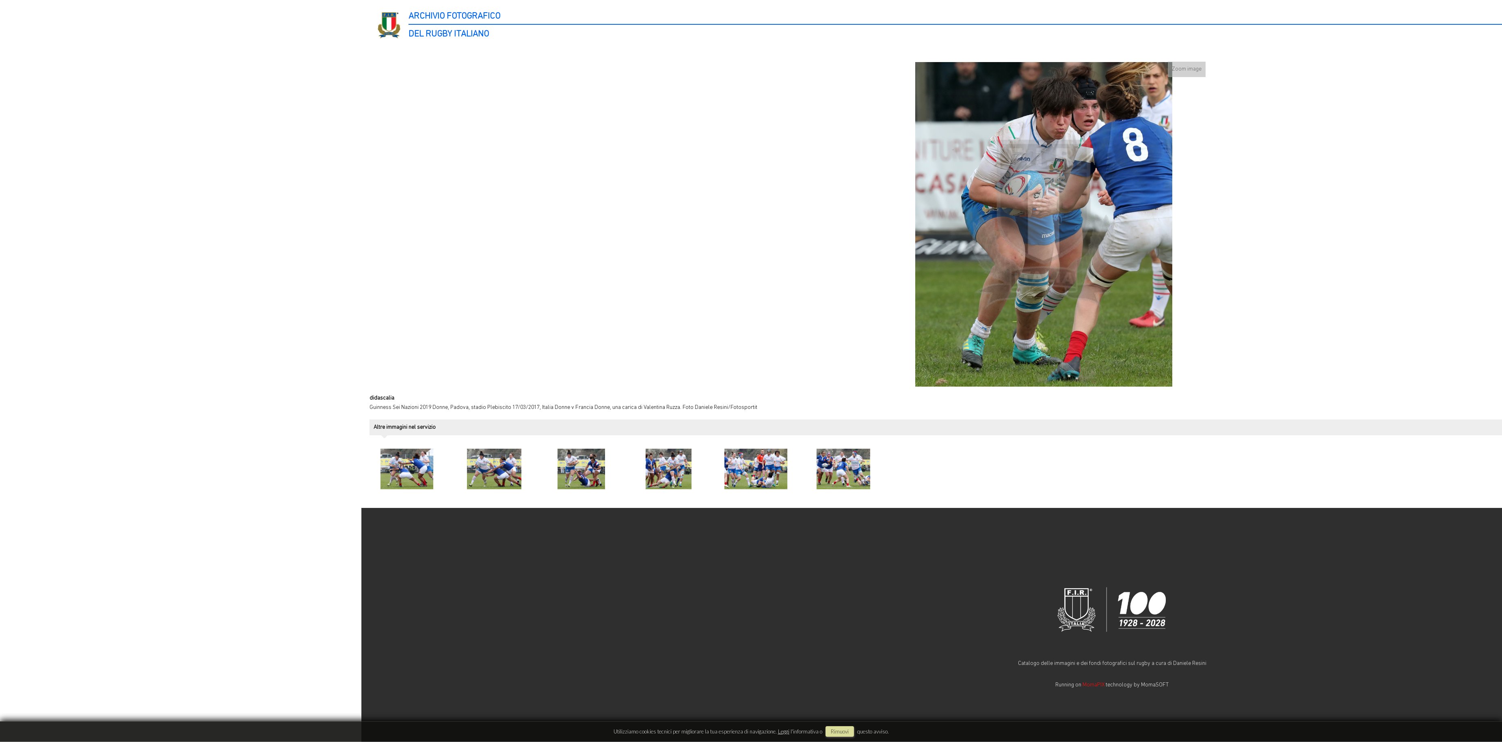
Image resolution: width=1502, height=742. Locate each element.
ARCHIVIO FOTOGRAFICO (454, 16)
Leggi (783, 731)
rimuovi (840, 731)
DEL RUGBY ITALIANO (448, 34)
